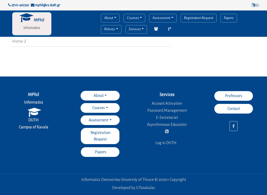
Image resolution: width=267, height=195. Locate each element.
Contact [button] (233, 109)
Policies (109, 29)
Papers (229, 18)
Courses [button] (98, 108)
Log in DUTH (166, 143)
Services (135, 29)
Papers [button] (100, 152)
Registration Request (198, 18)
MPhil (39, 20)
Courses (133, 18)
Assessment (161, 18)
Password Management (167, 110)
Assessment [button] (98, 120)
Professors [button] (233, 96)
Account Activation (167, 103)
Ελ (255, 5)
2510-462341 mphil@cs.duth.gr (34, 5)
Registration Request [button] (100, 136)
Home (17, 41)
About (108, 18)
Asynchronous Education (167, 124)
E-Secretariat (167, 117)
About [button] (99, 95)
